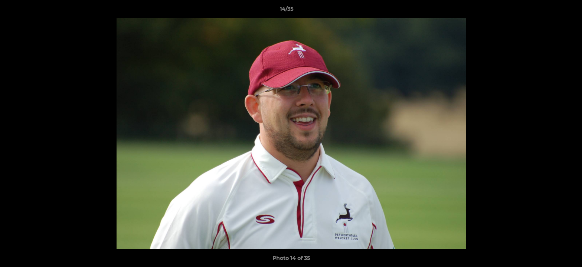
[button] (550, 10)
